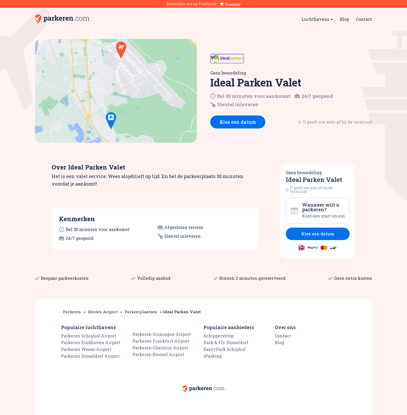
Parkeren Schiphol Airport (88, 335)
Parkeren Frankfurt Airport (160, 341)
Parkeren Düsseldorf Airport (90, 356)
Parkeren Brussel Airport (158, 354)
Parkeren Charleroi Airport (160, 347)
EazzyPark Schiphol (225, 349)
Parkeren (72, 311)
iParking (213, 356)
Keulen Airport (103, 311)
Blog (344, 19)
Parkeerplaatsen (141, 311)
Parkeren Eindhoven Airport (90, 342)
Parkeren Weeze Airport (86, 349)
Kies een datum (238, 122)
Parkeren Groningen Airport (161, 334)
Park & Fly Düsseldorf (226, 342)
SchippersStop (219, 335)
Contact (364, 19)
